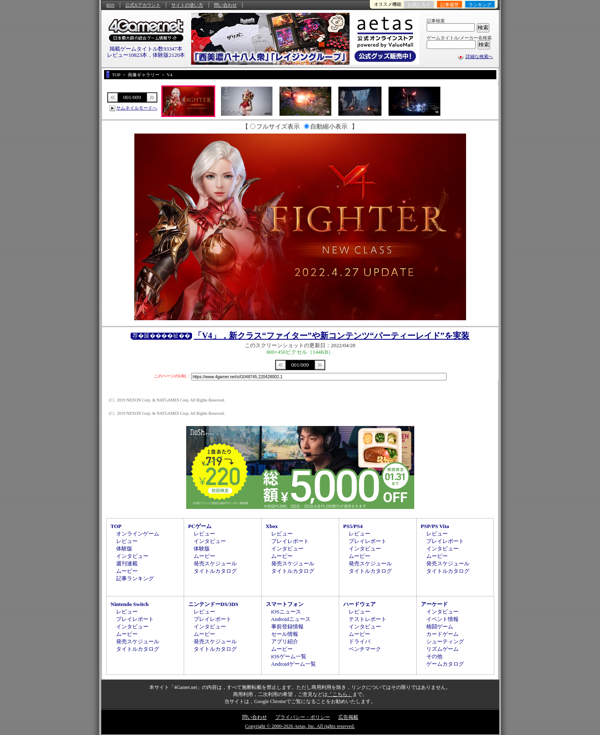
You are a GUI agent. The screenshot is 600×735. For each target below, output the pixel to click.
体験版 (124, 548)
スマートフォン (285, 604)
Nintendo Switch (130, 604)
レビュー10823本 (127, 55)
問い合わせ (225, 4)
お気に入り (419, 4)
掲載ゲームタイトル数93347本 (145, 49)
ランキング (480, 4)
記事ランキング (135, 578)
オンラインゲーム (137, 534)
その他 (434, 656)
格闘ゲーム (439, 626)
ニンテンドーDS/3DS (213, 604)
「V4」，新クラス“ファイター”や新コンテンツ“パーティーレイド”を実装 (331, 335)
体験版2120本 (169, 55)
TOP (116, 526)
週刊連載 (127, 563)
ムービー (127, 571)
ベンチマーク (365, 649)
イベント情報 (442, 619)
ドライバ (359, 641)
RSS (111, 4)
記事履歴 (449, 4)
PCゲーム (199, 526)
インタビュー (132, 556)
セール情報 (284, 634)
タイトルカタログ (215, 571)
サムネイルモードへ (136, 107)
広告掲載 (348, 717)
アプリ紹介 (284, 641)
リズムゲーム (442, 649)
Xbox (272, 526)
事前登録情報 (287, 626)
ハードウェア (359, 604)
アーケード (434, 604)
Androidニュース (291, 619)
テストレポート (367, 619)
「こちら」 (340, 694)
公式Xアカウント (142, 4)
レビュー (127, 541)
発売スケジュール (215, 563)
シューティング (445, 641)
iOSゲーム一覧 (288, 656)
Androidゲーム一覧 (293, 664)
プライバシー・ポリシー (302, 717)
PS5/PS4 (353, 526)
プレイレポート (290, 541)
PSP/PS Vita (435, 526)
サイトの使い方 (187, 4)
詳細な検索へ (479, 56)
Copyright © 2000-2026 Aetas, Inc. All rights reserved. (300, 726)
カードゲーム (442, 634)
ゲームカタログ (445, 664)
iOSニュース (286, 611)
